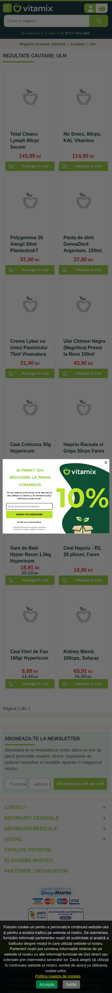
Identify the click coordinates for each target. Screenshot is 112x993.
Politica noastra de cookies (58, 976)
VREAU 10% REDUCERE (29, 514)
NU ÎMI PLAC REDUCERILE (29, 522)
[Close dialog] (105, 462)
